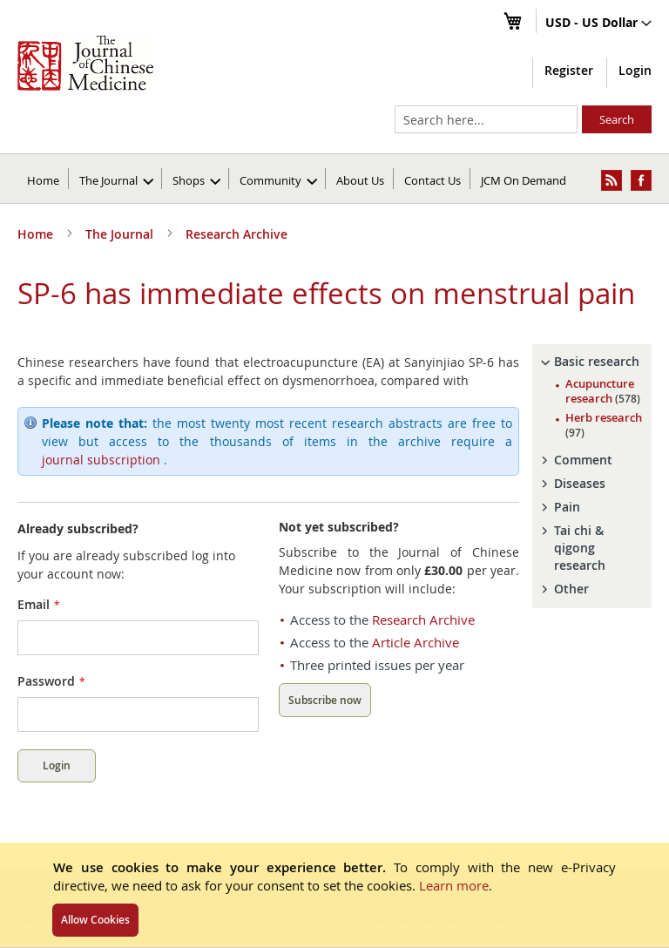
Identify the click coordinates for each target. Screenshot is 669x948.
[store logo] (85, 63)
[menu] (334, 178)
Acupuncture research (602, 391)
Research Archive (236, 234)
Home (43, 180)
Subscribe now (325, 700)
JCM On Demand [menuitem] (523, 180)
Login (635, 70)
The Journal (121, 234)
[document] (334, 895)
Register (568, 70)
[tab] (592, 361)
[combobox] (486, 119)
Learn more (454, 885)
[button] (598, 23)
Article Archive (415, 642)
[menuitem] (116, 178)
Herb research (603, 425)
